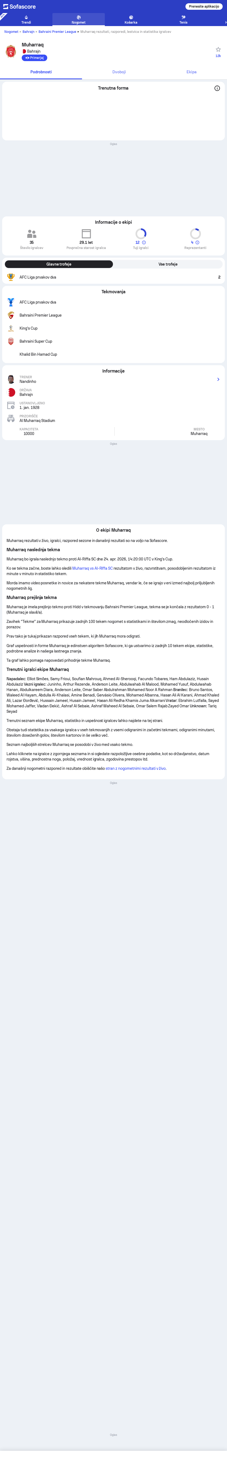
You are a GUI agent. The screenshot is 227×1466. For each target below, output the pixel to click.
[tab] (41, 72)
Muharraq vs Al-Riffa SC (92, 568)
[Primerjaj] (34, 58)
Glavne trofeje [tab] (59, 264)
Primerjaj (34, 58)
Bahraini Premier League (57, 32)
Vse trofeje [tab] (168, 264)
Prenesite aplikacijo (204, 6)
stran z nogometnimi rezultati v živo (136, 768)
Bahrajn (28, 32)
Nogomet (11, 32)
